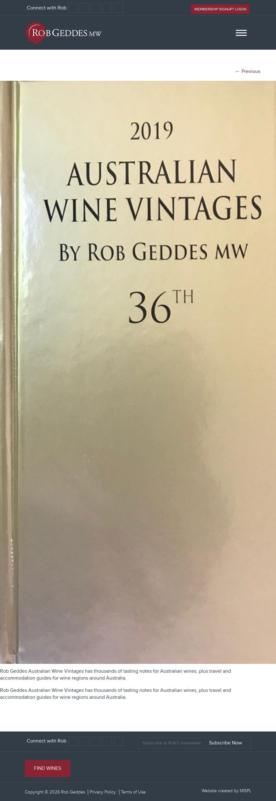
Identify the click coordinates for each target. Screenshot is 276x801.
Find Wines (47, 768)
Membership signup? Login (220, 9)
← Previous (247, 72)
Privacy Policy (103, 792)
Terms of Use (133, 792)
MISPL (245, 790)
